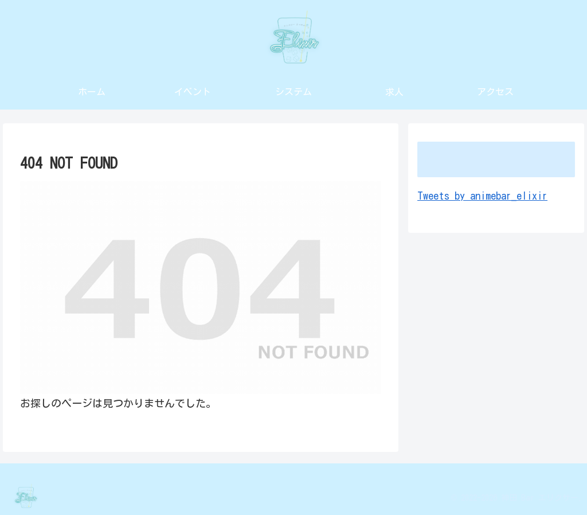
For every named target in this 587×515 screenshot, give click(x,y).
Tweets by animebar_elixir (482, 195)
